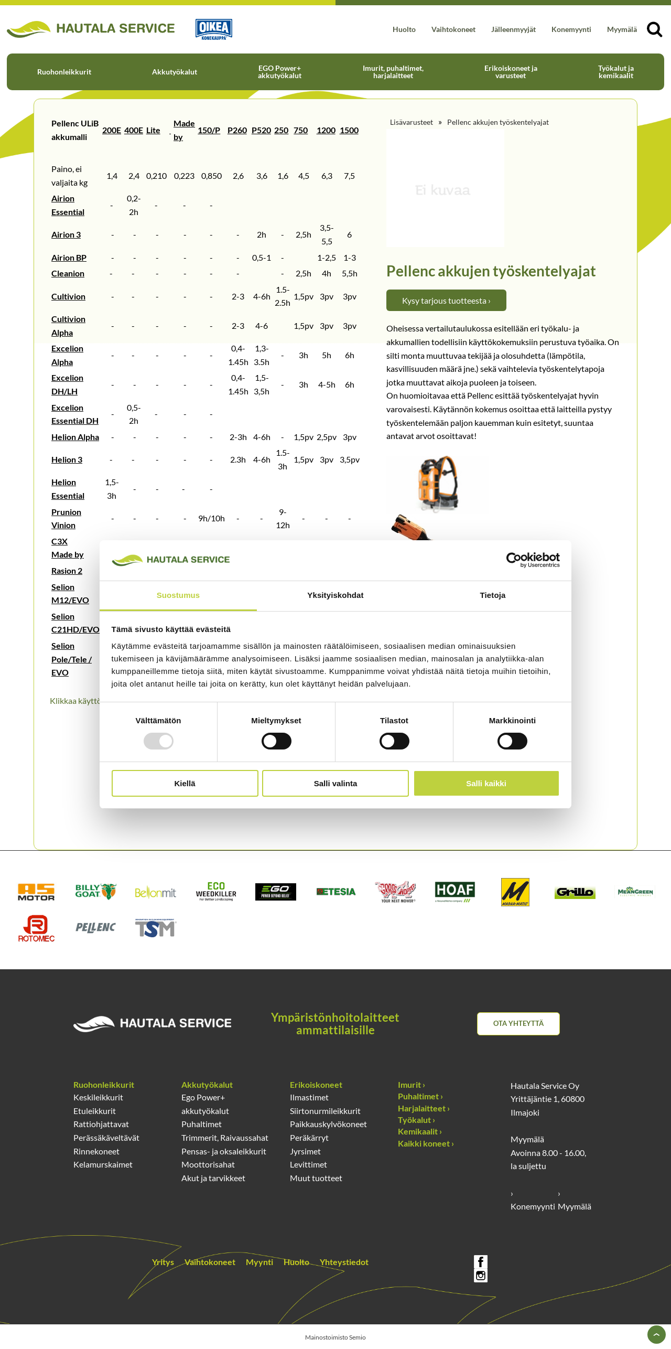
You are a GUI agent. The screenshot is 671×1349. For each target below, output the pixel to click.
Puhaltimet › (420, 1096)
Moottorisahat (208, 1164)
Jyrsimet (305, 1151)
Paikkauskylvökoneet (328, 1124)
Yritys (163, 1262)
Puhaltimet (201, 1124)
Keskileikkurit (98, 1097)
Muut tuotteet (316, 1178)
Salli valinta (336, 783)
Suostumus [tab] (178, 595)
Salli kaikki (486, 783)
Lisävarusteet (411, 121)
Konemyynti (571, 29)
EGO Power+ (279, 71)
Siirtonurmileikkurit (325, 1111)
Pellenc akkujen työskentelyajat (498, 121)
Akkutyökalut (174, 71)
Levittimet (308, 1164)
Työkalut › (416, 1120)
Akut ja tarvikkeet (213, 1178)
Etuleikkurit (94, 1111)
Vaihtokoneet (453, 29)
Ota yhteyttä (518, 1023)
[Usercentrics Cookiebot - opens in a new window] (514, 560)
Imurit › (411, 1084)
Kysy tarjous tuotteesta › (446, 300)
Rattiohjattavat (101, 1124)
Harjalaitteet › (424, 1108)
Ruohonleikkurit (64, 71)
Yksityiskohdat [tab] (335, 595)
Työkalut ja (616, 71)
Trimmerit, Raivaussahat (224, 1137)
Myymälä (622, 29)
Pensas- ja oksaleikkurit (223, 1151)
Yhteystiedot (344, 1262)
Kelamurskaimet (103, 1164)
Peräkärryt (309, 1137)
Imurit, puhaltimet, (393, 71)
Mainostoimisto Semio (335, 1337)
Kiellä (184, 783)
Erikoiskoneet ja (510, 71)
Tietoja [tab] (493, 595)
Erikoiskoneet (316, 1084)
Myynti (259, 1262)
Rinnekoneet (96, 1151)
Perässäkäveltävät (106, 1137)
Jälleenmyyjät (513, 29)
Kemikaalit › (420, 1131)
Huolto (404, 29)
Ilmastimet (309, 1097)
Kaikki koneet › (426, 1143)
